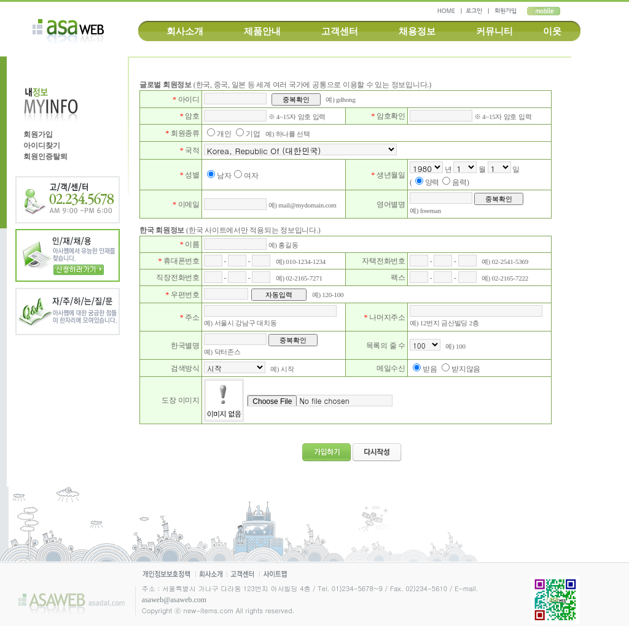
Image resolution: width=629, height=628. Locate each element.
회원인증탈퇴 (45, 156)
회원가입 (38, 134)
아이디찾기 (41, 145)
